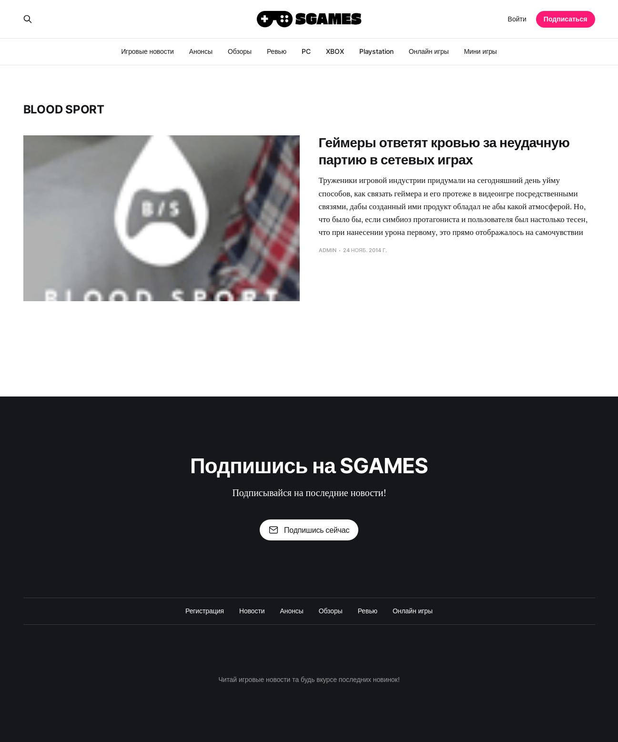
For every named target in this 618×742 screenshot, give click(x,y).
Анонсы (201, 51)
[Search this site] (27, 19)
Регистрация (204, 611)
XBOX (335, 51)
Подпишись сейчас (309, 530)
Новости (252, 611)
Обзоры (240, 51)
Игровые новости (147, 51)
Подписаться (566, 19)
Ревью (276, 51)
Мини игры (480, 51)
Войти (517, 19)
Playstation (376, 51)
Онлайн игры (429, 51)
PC (306, 51)
